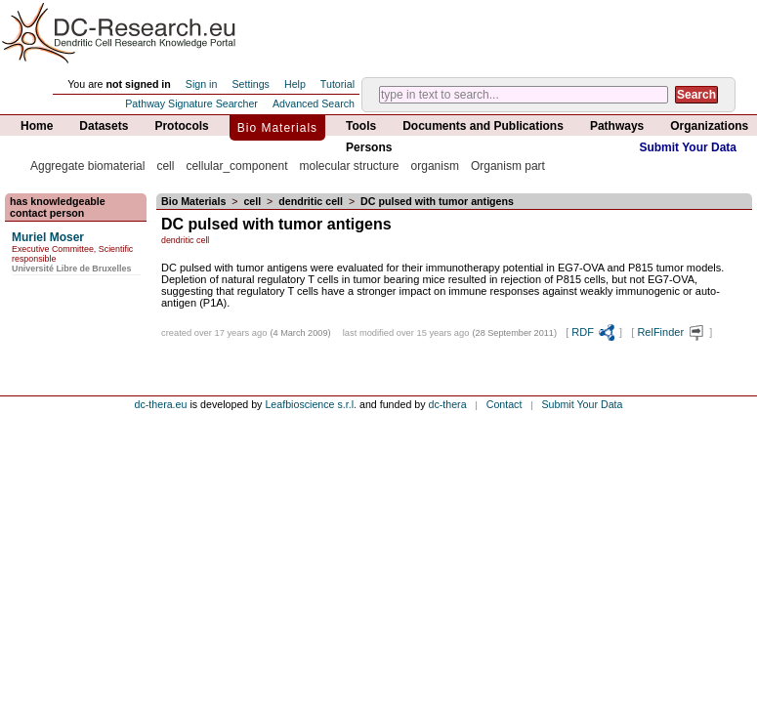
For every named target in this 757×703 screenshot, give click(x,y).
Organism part (508, 166)
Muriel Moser (48, 237)
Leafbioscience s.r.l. (311, 404)
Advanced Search (314, 103)
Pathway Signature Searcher (191, 103)
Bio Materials (277, 128)
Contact (504, 404)
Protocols (181, 126)
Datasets (103, 126)
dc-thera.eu (161, 404)
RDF (593, 332)
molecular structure (349, 166)
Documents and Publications (483, 126)
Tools (361, 126)
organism (435, 166)
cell (165, 166)
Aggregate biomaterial (87, 166)
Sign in (202, 84)
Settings (250, 84)
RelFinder (671, 332)
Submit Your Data (687, 147)
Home (37, 126)
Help (295, 84)
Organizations (709, 126)
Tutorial (337, 84)
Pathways (617, 126)
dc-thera (448, 404)
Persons (369, 147)
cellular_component (236, 166)
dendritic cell (310, 201)
